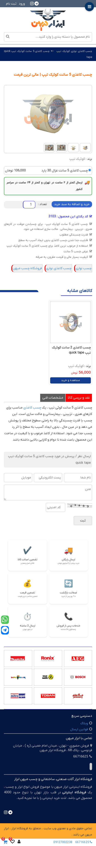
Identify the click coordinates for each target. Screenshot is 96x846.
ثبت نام (11, 4)
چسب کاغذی (32, 408)
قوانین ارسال (79, 729)
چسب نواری (83, 268)
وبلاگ (84, 723)
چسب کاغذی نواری (58, 268)
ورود (22, 4)
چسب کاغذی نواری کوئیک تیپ (74, 51)
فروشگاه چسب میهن (27, 268)
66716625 (84, 842)
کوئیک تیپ (77, 159)
